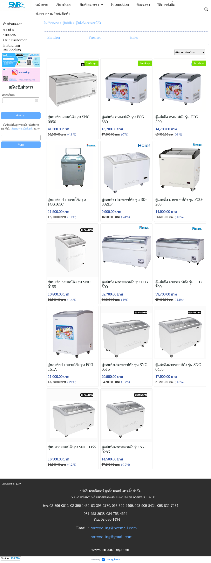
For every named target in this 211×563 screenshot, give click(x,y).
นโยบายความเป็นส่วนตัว (22, 129)
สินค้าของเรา (51, 23)
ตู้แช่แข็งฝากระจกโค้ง (88, 23)
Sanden (53, 37)
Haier (134, 37)
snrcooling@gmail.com (111, 537)
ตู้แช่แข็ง (67, 23)
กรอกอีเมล (8, 95)
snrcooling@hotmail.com (114, 528)
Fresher (95, 37)
